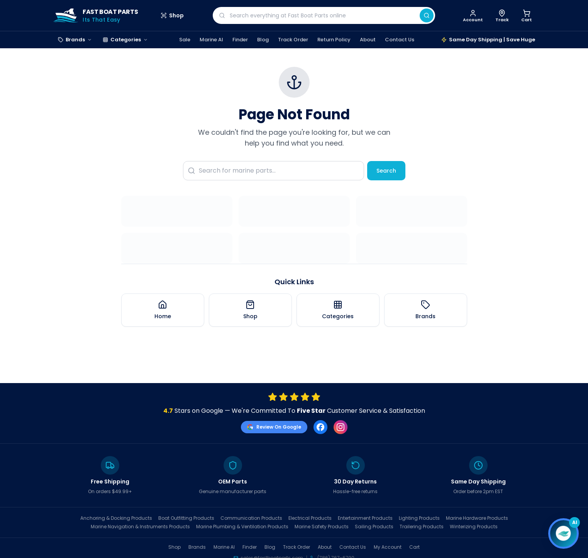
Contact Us (399, 39)
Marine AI (211, 39)
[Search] (427, 15)
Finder (240, 39)
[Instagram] (340, 427)
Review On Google (274, 427)
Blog (263, 39)
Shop (172, 15)
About (368, 39)
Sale (184, 39)
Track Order (293, 39)
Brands (75, 39)
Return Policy (334, 39)
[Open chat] (563, 533)
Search (386, 171)
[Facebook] (320, 427)
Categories (125, 39)
